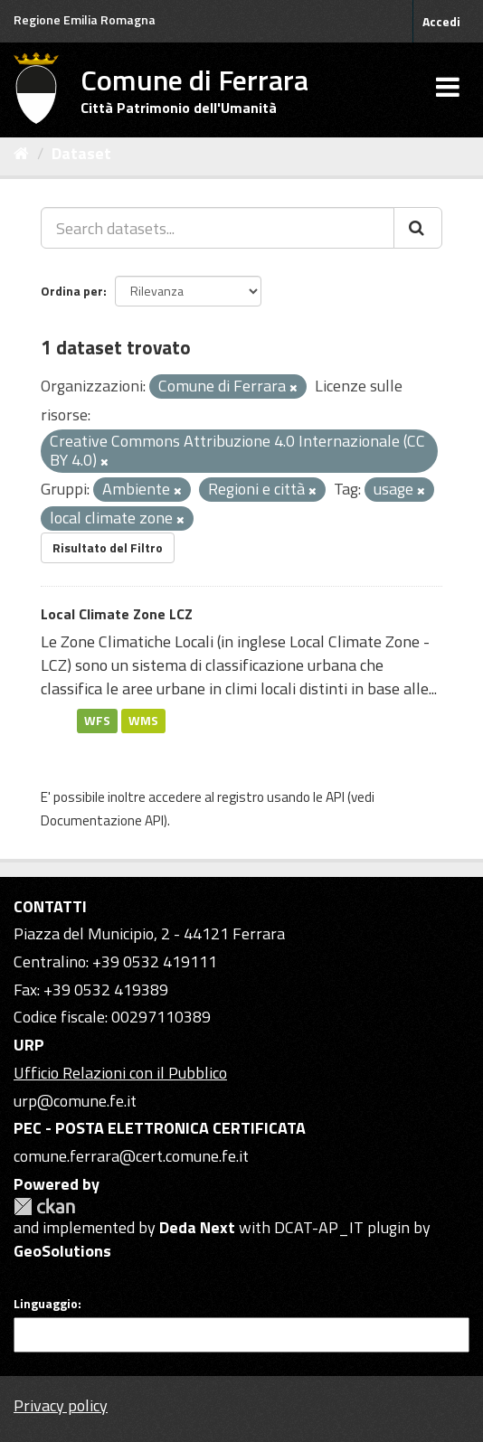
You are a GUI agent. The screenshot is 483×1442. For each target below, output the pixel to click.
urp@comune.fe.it (75, 1101)
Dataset (81, 153)
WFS (97, 721)
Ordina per (72, 290)
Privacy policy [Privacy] (61, 1405)
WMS (143, 721)
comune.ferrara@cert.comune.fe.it (131, 1156)
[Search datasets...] (217, 228)
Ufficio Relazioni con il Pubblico (120, 1072)
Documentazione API (102, 820)
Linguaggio (46, 1304)
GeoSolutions (62, 1251)
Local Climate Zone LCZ (117, 614)
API (335, 797)
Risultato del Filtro (107, 547)
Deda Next (197, 1227)
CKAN (44, 1206)
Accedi (441, 21)
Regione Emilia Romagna (85, 19)
